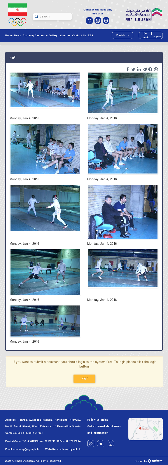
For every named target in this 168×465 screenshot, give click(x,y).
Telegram (100, 443)
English (120, 35)
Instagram (110, 443)
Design (139, 461)
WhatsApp (90, 443)
